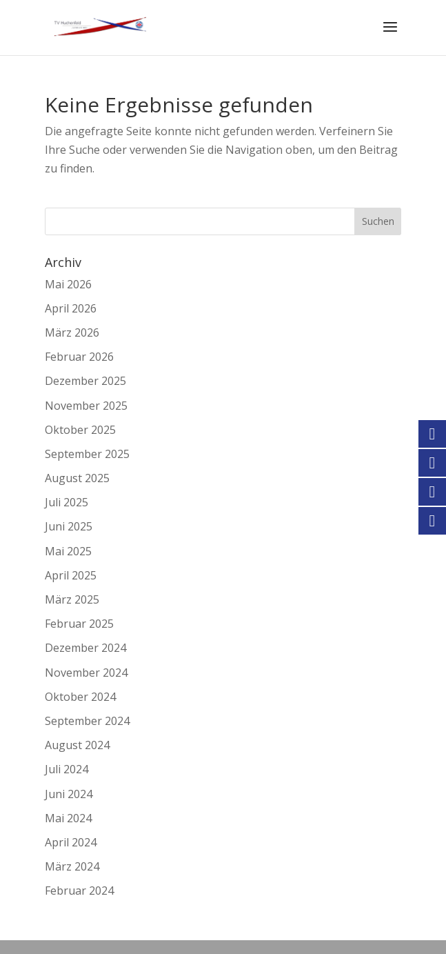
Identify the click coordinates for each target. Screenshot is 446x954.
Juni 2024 (68, 794)
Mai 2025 (68, 551)
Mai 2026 (68, 284)
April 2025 (71, 575)
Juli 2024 (66, 769)
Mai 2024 (68, 818)
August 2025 (77, 478)
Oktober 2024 (80, 696)
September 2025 (87, 453)
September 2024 (87, 720)
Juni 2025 (68, 526)
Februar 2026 (79, 356)
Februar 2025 (79, 623)
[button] (25, 929)
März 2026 (72, 332)
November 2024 (86, 672)
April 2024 (71, 842)
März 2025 (72, 599)
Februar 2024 (79, 890)
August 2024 (77, 745)
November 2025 (86, 405)
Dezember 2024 (85, 647)
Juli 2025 (66, 502)
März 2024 (72, 866)
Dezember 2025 (85, 380)
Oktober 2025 (80, 429)
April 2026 (71, 308)
